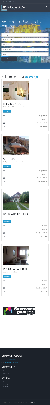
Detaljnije (7, 111)
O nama (5, 384)
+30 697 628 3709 (9, 2)
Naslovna (6, 382)
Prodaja (5, 371)
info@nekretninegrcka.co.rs (13, 362)
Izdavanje (6, 373)
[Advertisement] (25, 331)
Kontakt (5, 386)
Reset (14, 59)
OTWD (33, 402)
